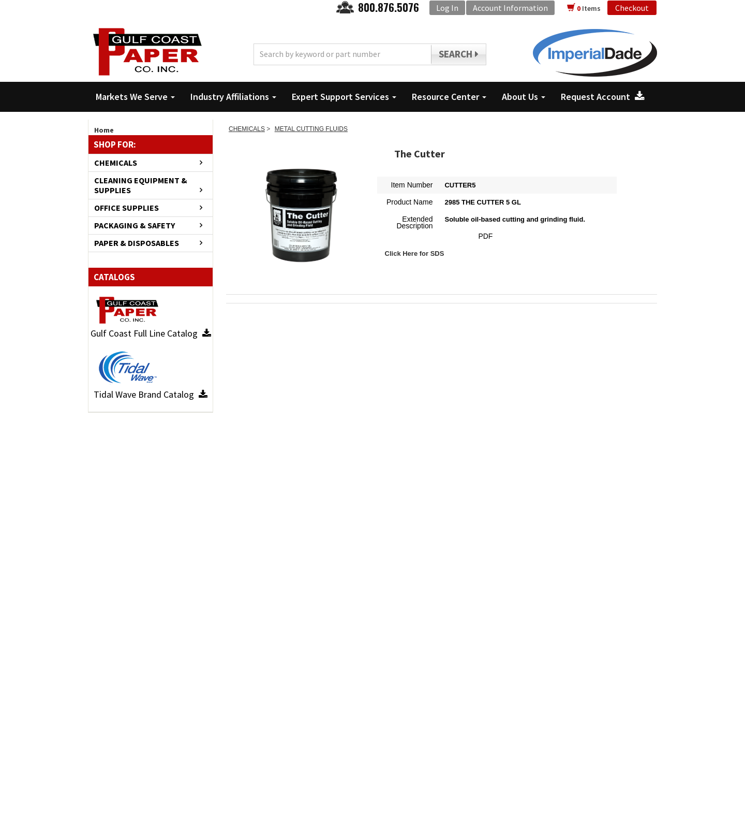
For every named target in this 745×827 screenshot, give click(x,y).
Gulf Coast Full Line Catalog (151, 333)
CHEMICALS (115, 163)
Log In (447, 8)
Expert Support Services (344, 97)
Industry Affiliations (233, 97)
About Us (523, 97)
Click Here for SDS (414, 253)
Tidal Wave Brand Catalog (150, 394)
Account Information (510, 8)
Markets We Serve (135, 97)
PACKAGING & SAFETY (134, 225)
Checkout (632, 8)
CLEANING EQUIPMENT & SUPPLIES (140, 185)
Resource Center (449, 97)
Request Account (603, 97)
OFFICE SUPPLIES (126, 208)
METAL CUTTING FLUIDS (311, 129)
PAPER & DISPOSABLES (136, 243)
